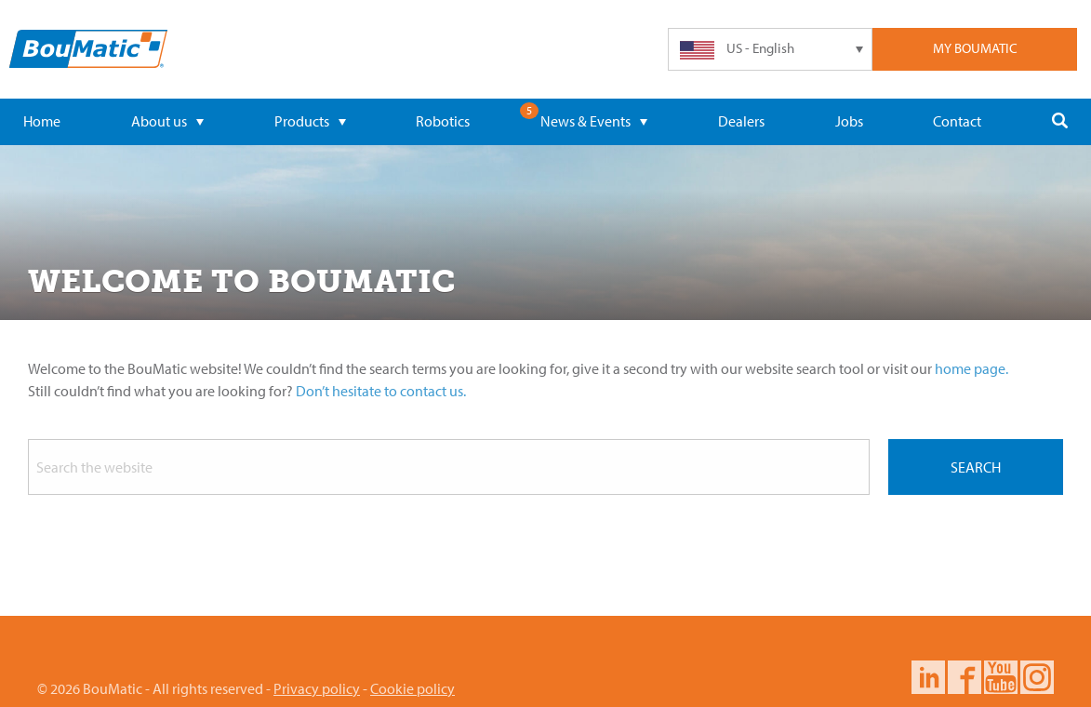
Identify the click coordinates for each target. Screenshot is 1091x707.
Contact (957, 121)
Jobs (849, 121)
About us (167, 121)
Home (41, 121)
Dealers (741, 121)
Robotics (443, 121)
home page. (971, 368)
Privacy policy (316, 688)
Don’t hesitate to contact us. (381, 390)
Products (310, 121)
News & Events (593, 121)
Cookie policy (412, 688)
